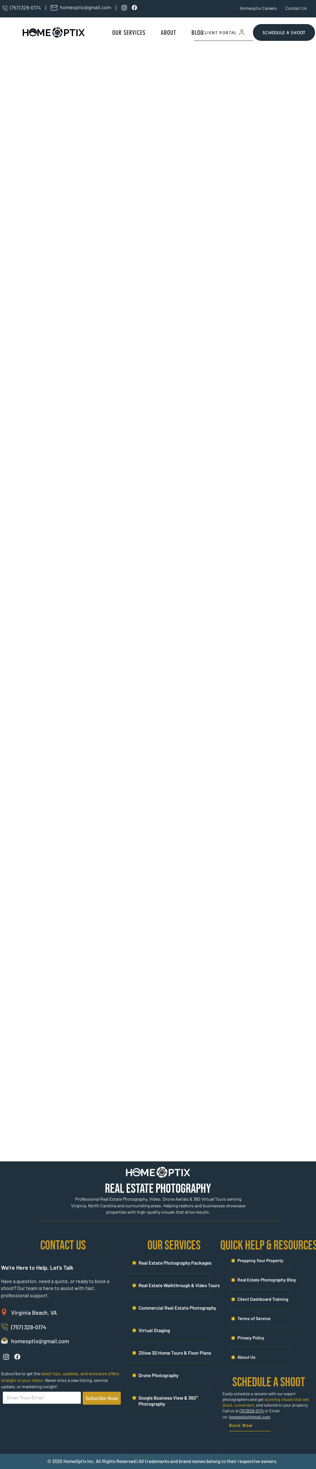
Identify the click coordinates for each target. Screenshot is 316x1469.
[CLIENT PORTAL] (223, 32)
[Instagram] (124, 7)
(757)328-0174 (252, 1410)
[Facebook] (134, 7)
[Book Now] (250, 1425)
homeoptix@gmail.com (249, 1416)
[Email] (40, 1397)
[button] (129, 33)
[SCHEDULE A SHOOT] (284, 32)
